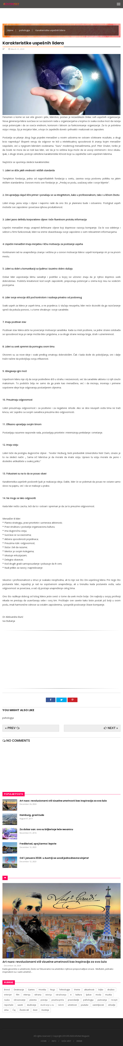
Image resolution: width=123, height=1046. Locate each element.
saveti (20, 1005)
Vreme (77, 989)
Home (11, 30)
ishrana (37, 994)
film (17, 994)
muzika (108, 994)
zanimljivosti (98, 1005)
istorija (48, 994)
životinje (45, 1010)
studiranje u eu (47, 1005)
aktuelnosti (89, 989)
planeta (33, 1000)
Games (31, 989)
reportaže (8, 1005)
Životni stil (24, 1010)
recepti (114, 1000)
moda (98, 994)
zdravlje (111, 1005)
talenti (61, 1005)
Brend (7, 989)
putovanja (102, 1000)
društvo (111, 989)
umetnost (72, 1005)
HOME (43, 1041)
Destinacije (19, 989)
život (35, 1010)
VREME (79, 1041)
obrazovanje (19, 1000)
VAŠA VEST (66, 1041)
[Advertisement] (61, 658)
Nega (52, 989)
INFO (54, 1041)
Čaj (14, 1010)
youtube (84, 1005)
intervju (26, 994)
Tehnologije (64, 989)
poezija (44, 1000)
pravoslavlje (73, 1000)
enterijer (8, 994)
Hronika (42, 989)
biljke (100, 989)
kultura (79, 994)
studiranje (31, 1005)
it (70, 994)
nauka (7, 1000)
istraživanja (61, 994)
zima (6, 1010)
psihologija (24, 30)
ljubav (89, 994)
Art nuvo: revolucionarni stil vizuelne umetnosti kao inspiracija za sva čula (54, 962)
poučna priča (58, 1000)
